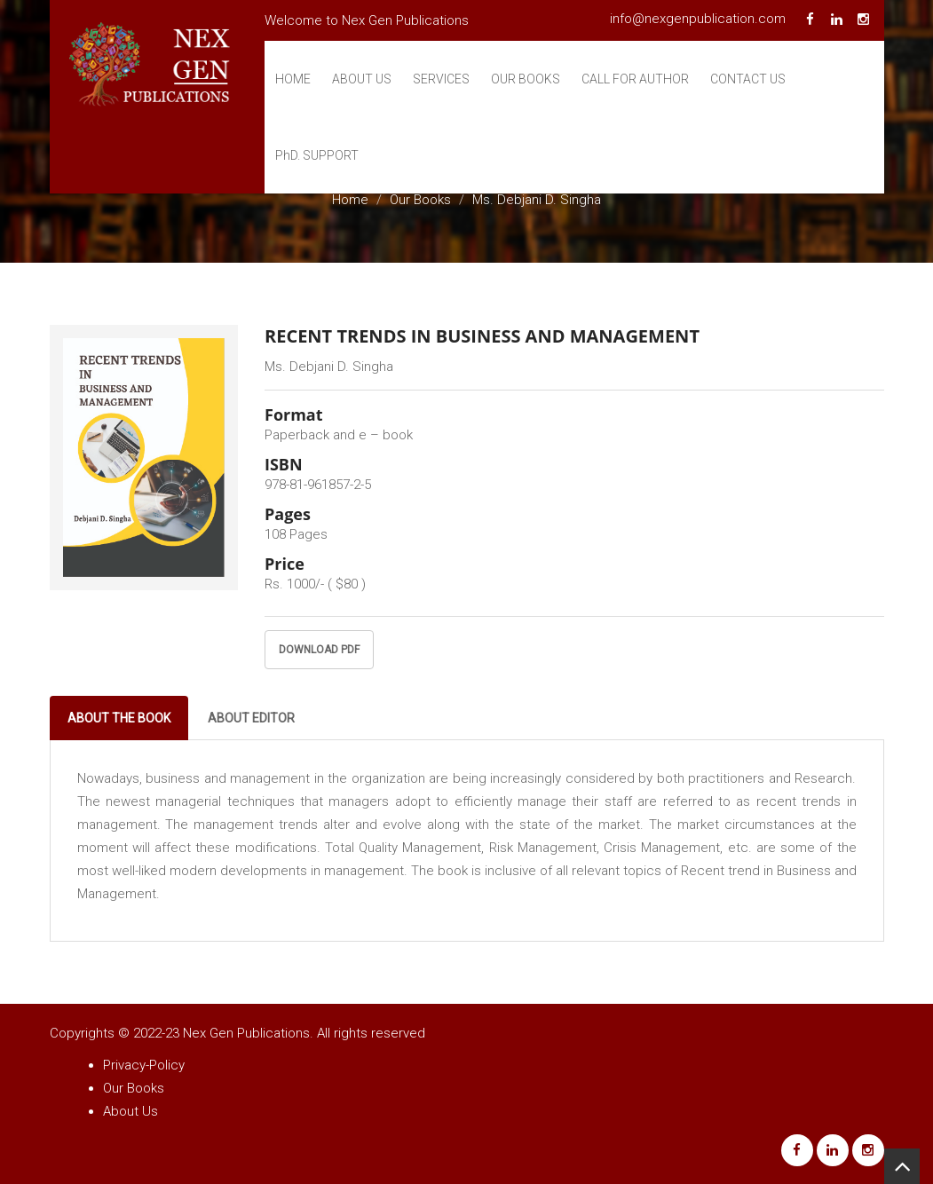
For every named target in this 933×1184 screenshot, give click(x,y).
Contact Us (748, 79)
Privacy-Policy (144, 1065)
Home (293, 79)
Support (317, 155)
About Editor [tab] (251, 718)
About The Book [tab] (118, 718)
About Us (361, 79)
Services (441, 79)
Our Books (525, 79)
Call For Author (635, 79)
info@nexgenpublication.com (698, 19)
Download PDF (319, 649)
